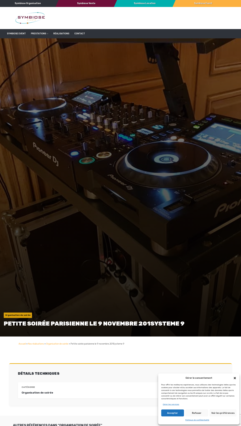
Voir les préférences (223, 413)
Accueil (22, 344)
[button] (234, 378)
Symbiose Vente (86, 3)
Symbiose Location (145, 3)
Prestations (38, 33)
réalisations (61, 33)
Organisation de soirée (57, 344)
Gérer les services (171, 404)
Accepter (172, 413)
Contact (79, 33)
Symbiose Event (203, 3)
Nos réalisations (36, 344)
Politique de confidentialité (197, 420)
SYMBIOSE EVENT (16, 33)
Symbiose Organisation (28, 3)
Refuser (196, 413)
